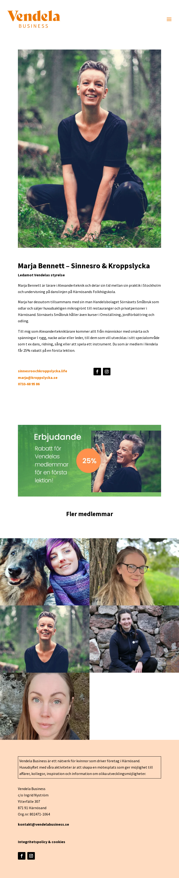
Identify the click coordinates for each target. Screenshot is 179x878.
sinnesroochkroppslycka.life (42, 371)
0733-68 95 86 (29, 383)
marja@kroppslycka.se (37, 377)
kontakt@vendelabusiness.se (43, 824)
